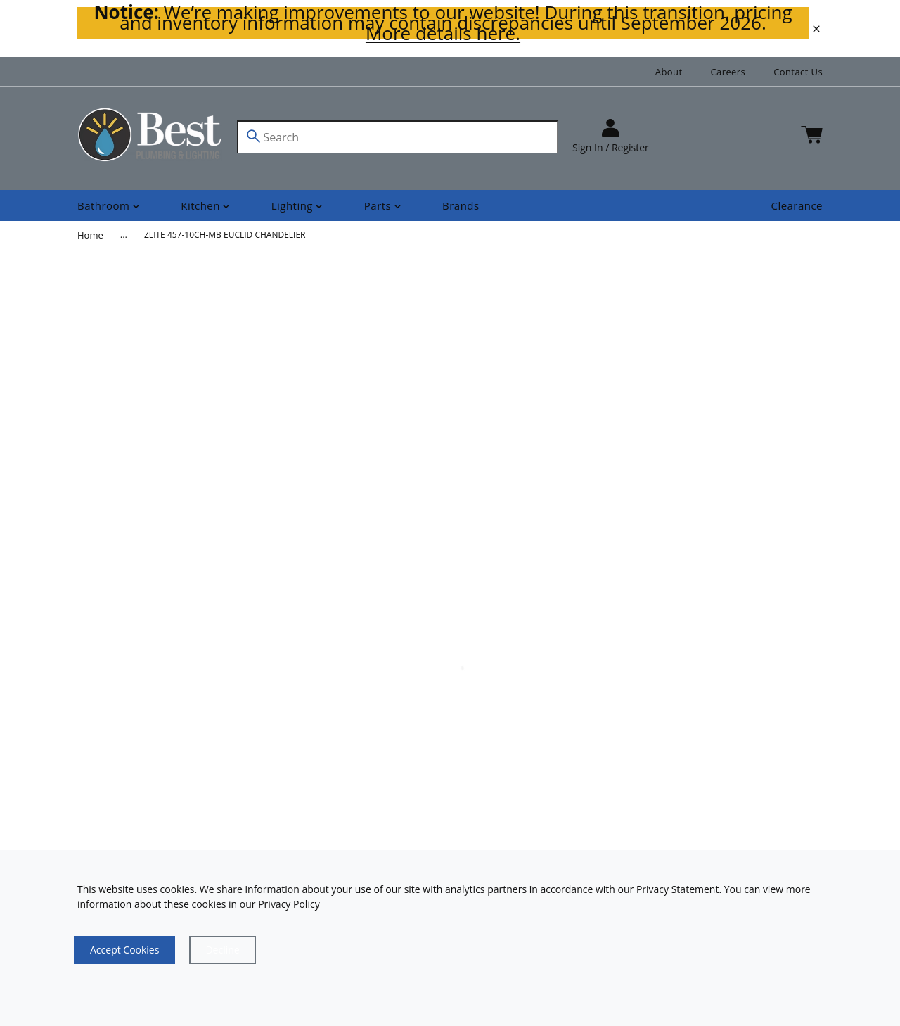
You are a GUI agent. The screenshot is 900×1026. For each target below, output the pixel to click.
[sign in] (610, 137)
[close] (816, 29)
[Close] (222, 950)
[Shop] (109, 206)
